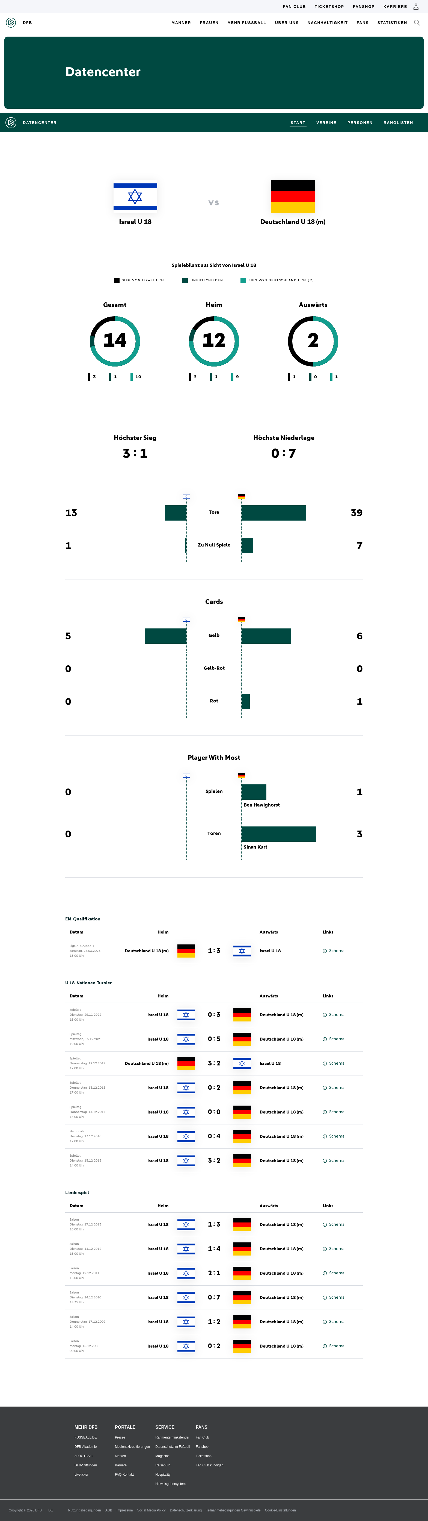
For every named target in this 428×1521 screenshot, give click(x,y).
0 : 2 (214, 1088)
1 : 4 (214, 1249)
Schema (333, 951)
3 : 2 (214, 1063)
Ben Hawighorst (262, 805)
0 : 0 (214, 1112)
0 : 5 (214, 1039)
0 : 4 (214, 1136)
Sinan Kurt (255, 847)
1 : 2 (214, 1322)
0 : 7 (214, 1297)
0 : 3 (214, 1015)
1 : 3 (214, 951)
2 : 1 (214, 1273)
